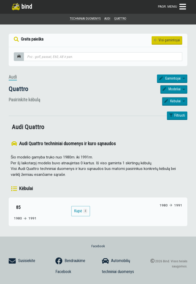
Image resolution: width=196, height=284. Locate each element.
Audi (13, 77)
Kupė (80, 210)
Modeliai (172, 89)
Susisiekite (22, 261)
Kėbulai (172, 101)
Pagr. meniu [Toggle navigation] (172, 6)
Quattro (18, 89)
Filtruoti (177, 115)
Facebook (98, 246)
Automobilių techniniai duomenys (118, 265)
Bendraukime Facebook (70, 265)
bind (22, 6)
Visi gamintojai (167, 40)
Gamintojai (170, 78)
